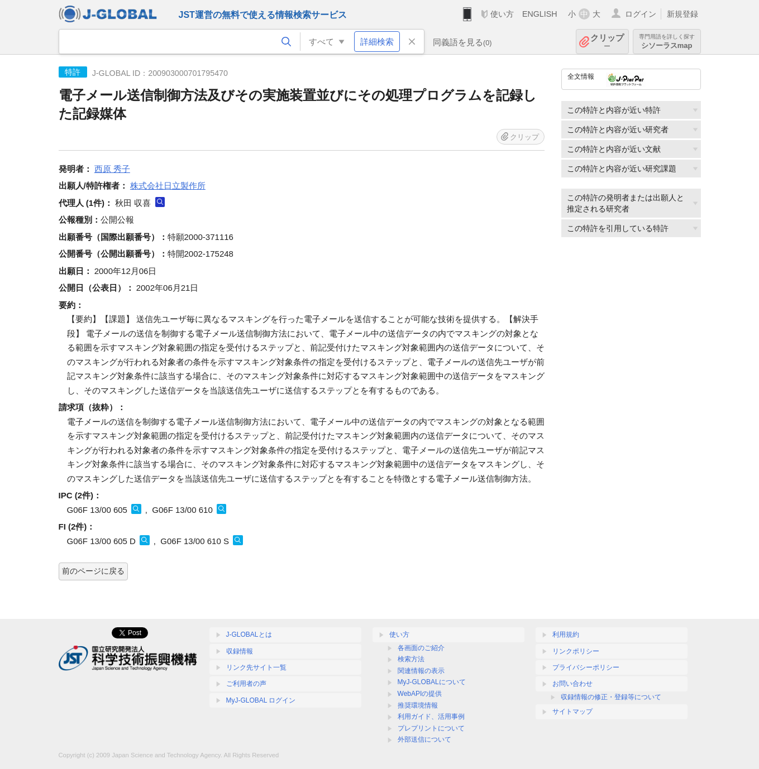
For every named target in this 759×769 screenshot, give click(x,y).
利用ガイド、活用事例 (431, 716)
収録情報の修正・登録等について (611, 697)
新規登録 (682, 13)
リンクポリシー (575, 651)
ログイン (640, 13)
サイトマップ (572, 711)
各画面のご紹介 (421, 648)
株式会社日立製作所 (168, 185)
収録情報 (239, 651)
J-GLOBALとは (249, 634)
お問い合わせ (572, 684)
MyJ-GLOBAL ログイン (261, 700)
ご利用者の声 (246, 684)
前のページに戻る (93, 570)
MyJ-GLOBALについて (432, 682)
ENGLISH (539, 13)
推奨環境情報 (418, 705)
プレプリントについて (431, 728)
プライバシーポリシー (585, 667)
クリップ (607, 41)
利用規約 (565, 634)
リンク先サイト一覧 (256, 667)
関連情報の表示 (421, 671)
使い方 (502, 13)
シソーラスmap (667, 41)
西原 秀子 (112, 169)
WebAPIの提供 (420, 694)
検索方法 (411, 659)
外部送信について (424, 739)
